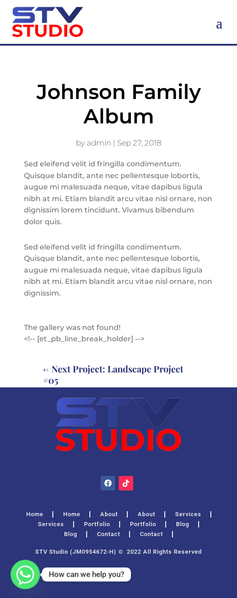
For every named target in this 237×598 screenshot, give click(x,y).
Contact (108, 534)
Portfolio (97, 524)
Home (34, 514)
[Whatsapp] (25, 574)
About (109, 514)
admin (99, 142)
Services (188, 514)
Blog (182, 524)
